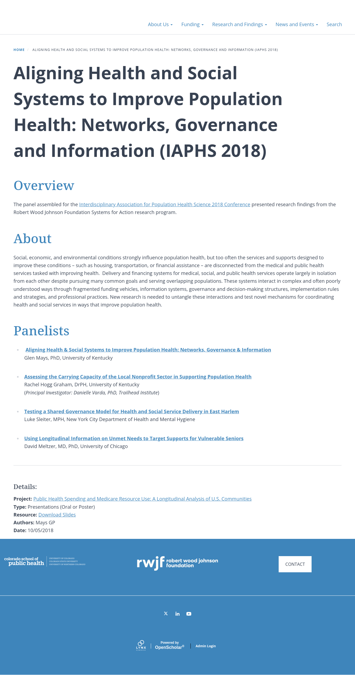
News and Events (297, 24)
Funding (192, 24)
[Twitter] (166, 613)
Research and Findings (239, 24)
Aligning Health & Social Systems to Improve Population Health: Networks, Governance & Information (148, 349)
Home (19, 49)
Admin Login (206, 646)
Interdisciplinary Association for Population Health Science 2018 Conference (164, 204)
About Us (160, 24)
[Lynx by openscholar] (145, 646)
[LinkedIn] (177, 613)
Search (334, 24)
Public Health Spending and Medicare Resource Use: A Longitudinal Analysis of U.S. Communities (142, 498)
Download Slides (57, 514)
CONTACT (295, 564)
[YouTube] (188, 613)
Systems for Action (52, 21)
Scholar (169, 645)
